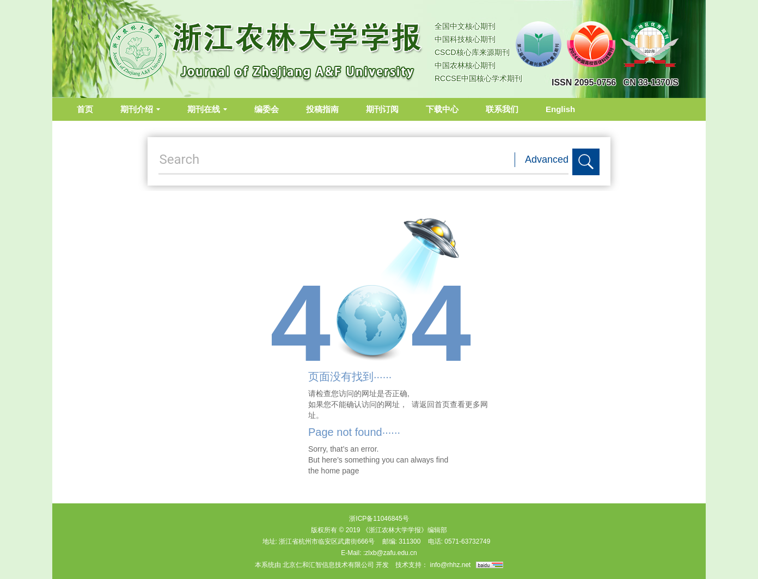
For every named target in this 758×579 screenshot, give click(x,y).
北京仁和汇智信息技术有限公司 (328, 565)
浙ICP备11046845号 (378, 518)
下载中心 (442, 109)
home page (340, 470)
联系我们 (502, 109)
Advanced (546, 159)
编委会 (266, 109)
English (560, 109)
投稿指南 (322, 109)
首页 (85, 109)
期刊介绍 (140, 109)
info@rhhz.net (450, 565)
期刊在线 (207, 109)
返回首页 (434, 404)
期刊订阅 (382, 109)
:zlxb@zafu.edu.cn (390, 553)
